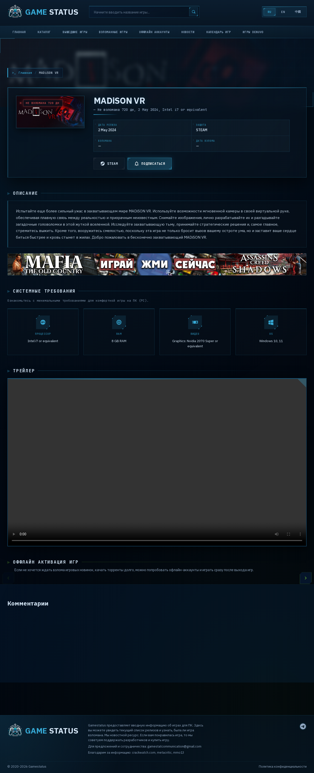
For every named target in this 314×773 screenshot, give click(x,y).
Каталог (44, 32)
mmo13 (178, 752)
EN (283, 12)
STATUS (42, 12)
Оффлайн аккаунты (154, 32)
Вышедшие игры (75, 32)
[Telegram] (303, 726)
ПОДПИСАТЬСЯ (149, 163)
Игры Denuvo (253, 32)
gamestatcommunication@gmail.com (174, 746)
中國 (298, 12)
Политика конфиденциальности (283, 766)
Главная (19, 32)
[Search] (144, 12)
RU (269, 12)
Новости (188, 32)
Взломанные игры (113, 32)
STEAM (109, 163)
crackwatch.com (144, 752)
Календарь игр (218, 32)
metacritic (164, 752)
